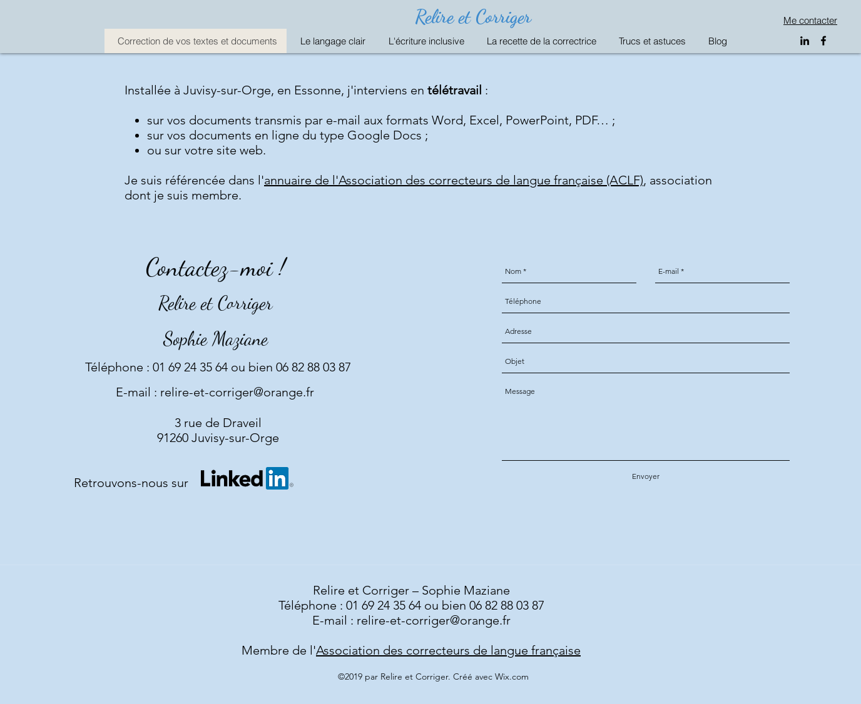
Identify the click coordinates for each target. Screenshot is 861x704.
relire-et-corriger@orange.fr (237, 392)
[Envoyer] (646, 477)
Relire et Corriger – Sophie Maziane (411, 590)
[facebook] (823, 40)
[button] (331, 41)
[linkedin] (804, 40)
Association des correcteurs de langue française (448, 650)
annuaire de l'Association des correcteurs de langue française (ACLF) (453, 180)
